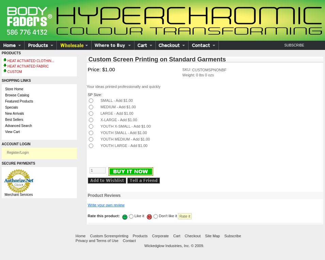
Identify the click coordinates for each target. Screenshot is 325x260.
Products (140, 236)
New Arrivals (14, 113)
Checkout (193, 236)
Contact (129, 241)
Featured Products (19, 101)
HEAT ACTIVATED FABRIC (28, 66)
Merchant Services (19, 195)
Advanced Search (18, 126)
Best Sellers (14, 120)
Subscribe (294, 45)
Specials (11, 107)
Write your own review (106, 205)
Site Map (212, 236)
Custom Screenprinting (109, 236)
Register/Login (18, 152)
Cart (176, 236)
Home (81, 236)
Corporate (160, 236)
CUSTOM (14, 72)
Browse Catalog (17, 95)
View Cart (12, 132)
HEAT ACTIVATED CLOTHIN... (30, 61)
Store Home (14, 89)
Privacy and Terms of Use (97, 241)
